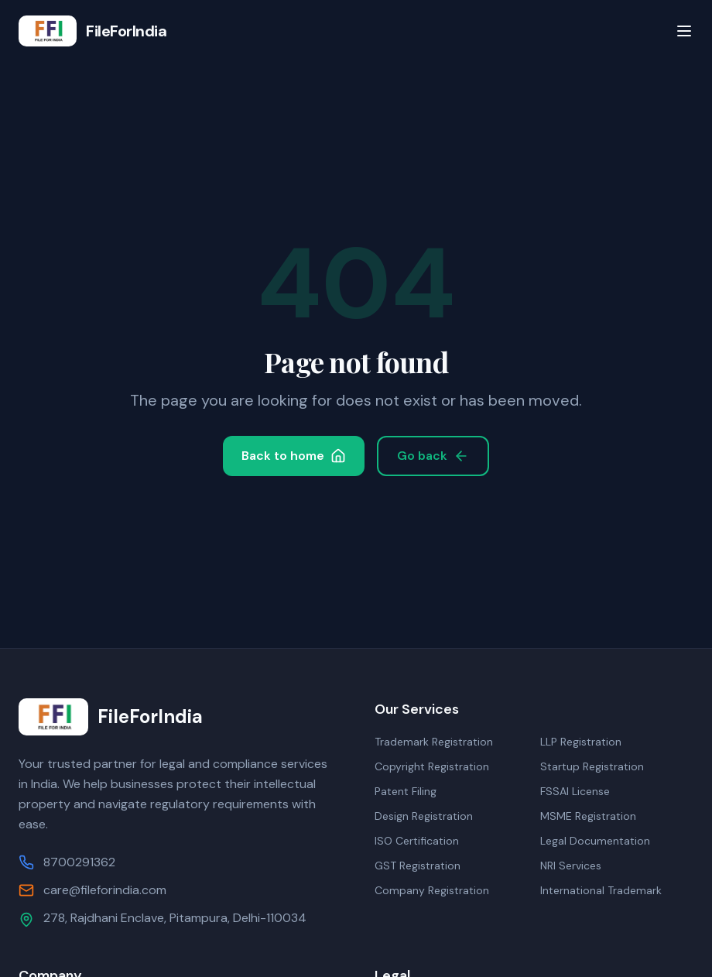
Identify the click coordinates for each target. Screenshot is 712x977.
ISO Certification (417, 841)
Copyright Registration (432, 766)
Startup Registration (592, 766)
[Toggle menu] (684, 31)
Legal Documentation (595, 841)
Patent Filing (405, 791)
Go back (433, 455)
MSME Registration (588, 816)
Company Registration (432, 890)
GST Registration (417, 865)
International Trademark (601, 890)
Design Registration (424, 816)
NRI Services (570, 865)
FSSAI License (575, 791)
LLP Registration (580, 742)
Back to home (293, 455)
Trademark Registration (434, 742)
